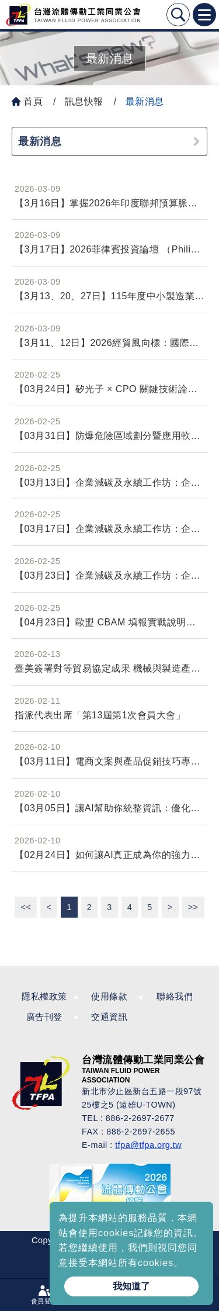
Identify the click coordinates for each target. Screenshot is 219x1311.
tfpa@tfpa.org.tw (148, 1145)
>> (193, 907)
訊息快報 (84, 101)
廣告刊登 (44, 1017)
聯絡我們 (175, 996)
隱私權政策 (44, 996)
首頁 (33, 101)
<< (25, 907)
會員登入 (44, 1301)
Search (178, 14)
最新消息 (145, 101)
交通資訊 (109, 1017)
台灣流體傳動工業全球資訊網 (73, 14)
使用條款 (109, 996)
